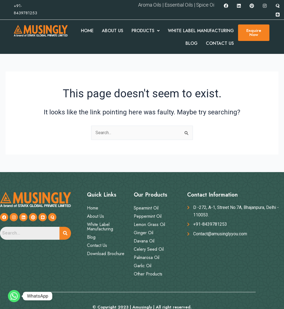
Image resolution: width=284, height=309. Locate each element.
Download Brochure (105, 253)
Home (87, 30)
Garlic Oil (142, 266)
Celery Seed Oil (149, 249)
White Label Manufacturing (201, 30)
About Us (112, 30)
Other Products (148, 274)
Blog (191, 43)
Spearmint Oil (146, 208)
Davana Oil (144, 241)
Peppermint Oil (148, 216)
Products (146, 30)
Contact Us (220, 43)
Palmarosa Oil (146, 257)
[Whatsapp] (14, 296)
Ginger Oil (143, 233)
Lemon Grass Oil (149, 224)
